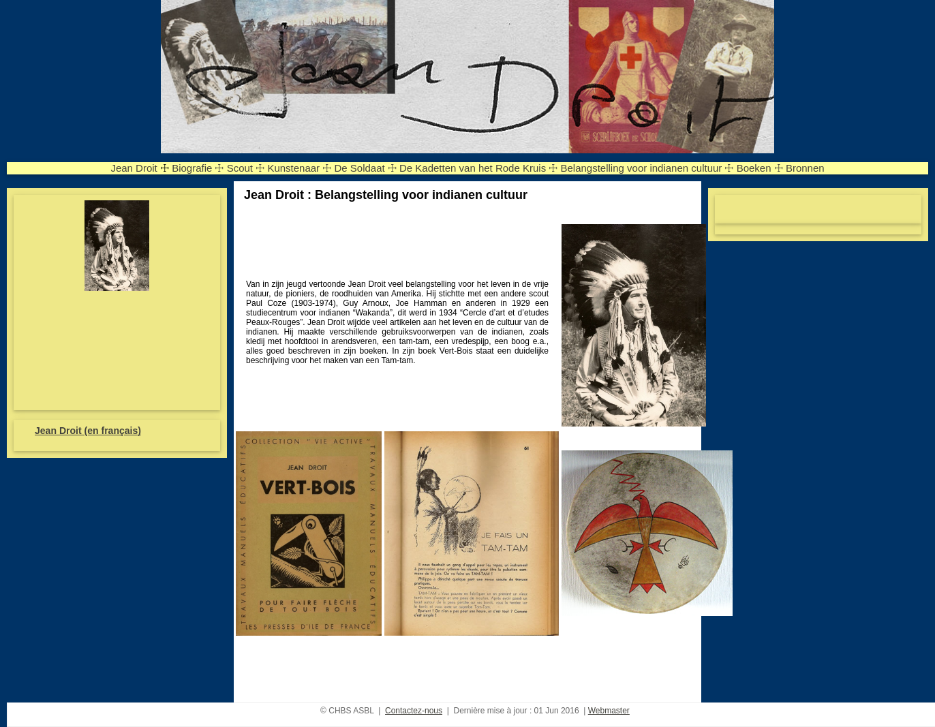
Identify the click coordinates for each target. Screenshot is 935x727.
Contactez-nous (413, 710)
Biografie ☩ (198, 168)
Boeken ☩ (760, 168)
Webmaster (609, 710)
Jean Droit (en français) (88, 430)
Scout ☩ (246, 168)
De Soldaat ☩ (365, 168)
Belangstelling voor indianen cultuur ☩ (646, 168)
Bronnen (805, 168)
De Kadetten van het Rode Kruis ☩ (478, 168)
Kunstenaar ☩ (299, 168)
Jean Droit (133, 168)
